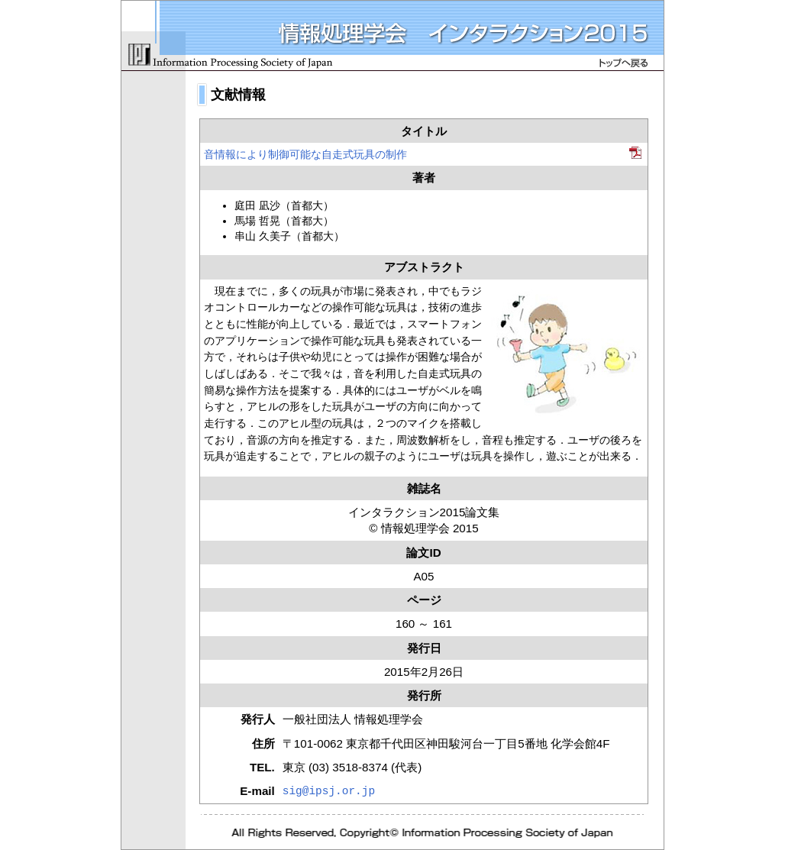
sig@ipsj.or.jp (329, 791)
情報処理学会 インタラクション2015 (392, 36)
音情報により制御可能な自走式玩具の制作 (305, 154)
